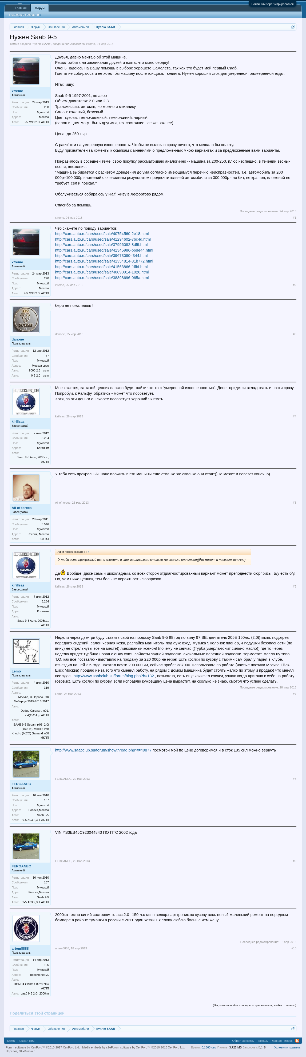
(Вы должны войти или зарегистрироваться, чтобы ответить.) (254, 1005)
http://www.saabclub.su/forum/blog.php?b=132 (114, 676)
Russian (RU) (26, 1040)
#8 (294, 778)
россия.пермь (39, 974)
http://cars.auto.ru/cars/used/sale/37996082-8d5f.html (101, 244)
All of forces (21, 508)
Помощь (262, 1040)
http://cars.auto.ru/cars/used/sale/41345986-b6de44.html (104, 250)
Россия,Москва (39, 810)
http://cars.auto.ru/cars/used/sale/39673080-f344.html (101, 255)
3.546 (45, 524)
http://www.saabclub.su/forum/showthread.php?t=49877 (103, 750)
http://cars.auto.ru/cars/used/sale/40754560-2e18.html (102, 234)
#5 (294, 502)
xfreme (90, 43)
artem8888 (20, 948)
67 (47, 355)
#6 (294, 586)
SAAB (11, 1040)
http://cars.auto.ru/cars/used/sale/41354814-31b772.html (104, 261)
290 (46, 107)
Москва (44, 117)
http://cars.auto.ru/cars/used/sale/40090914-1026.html (102, 272)
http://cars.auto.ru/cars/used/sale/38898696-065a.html (102, 278)
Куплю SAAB (41, 43)
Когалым (43, 447)
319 (46, 687)
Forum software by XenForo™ (148, 1047)
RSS (297, 1041)
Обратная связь (243, 1040)
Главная (20, 7)
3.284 (45, 438)
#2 (294, 285)
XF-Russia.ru (27, 1051)
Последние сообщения (24, 14)
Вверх (288, 1040)
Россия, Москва (38, 534)
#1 (294, 217)
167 (46, 800)
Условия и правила (287, 1047)
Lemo (16, 671)
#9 (294, 861)
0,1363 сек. (208, 1047)
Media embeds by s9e (96, 1047)
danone (17, 339)
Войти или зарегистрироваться (273, 4)
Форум (40, 8)
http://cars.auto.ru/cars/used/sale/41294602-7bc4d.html (102, 239)
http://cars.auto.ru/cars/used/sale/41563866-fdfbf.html (101, 267)
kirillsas (17, 422)
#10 (293, 948)
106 (46, 964)
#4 (294, 416)
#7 (294, 693)
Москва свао (40, 365)
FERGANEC (21, 784)
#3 (294, 334)
